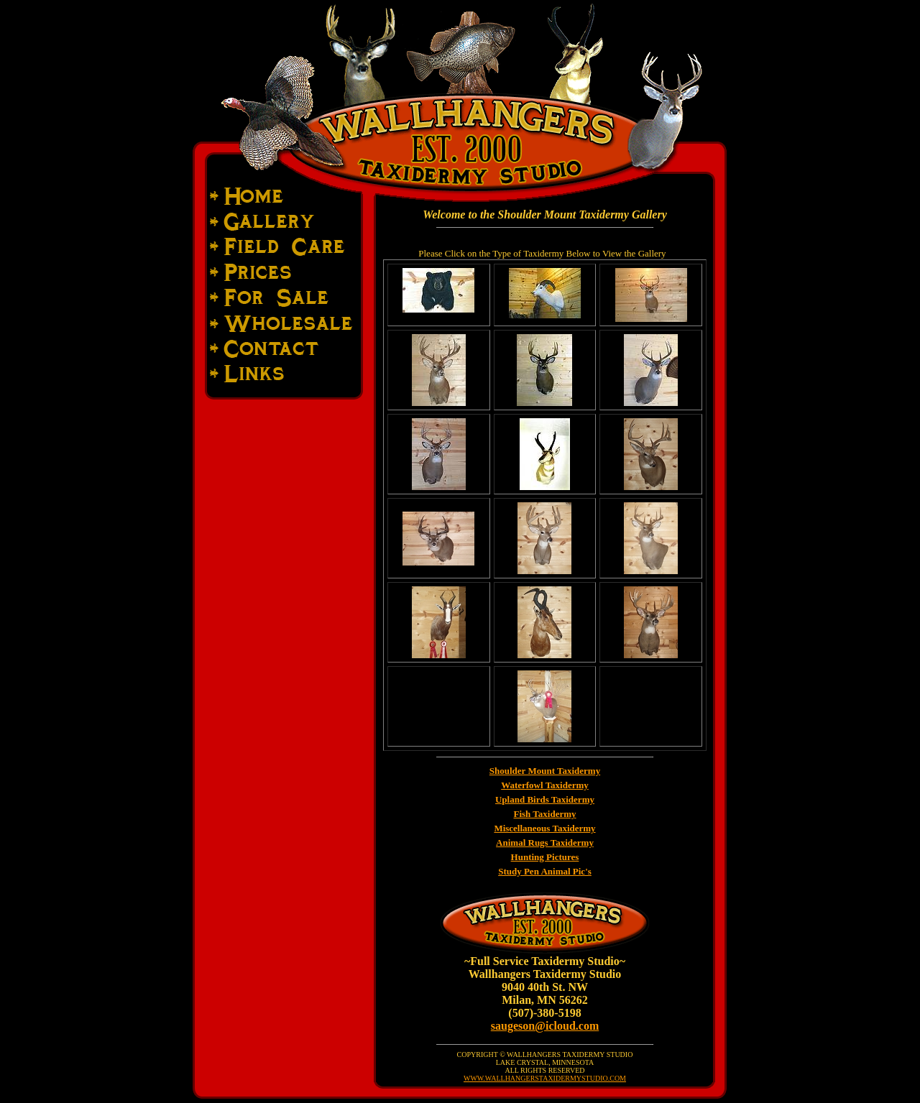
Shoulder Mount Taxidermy (544, 770)
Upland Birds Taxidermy (544, 799)
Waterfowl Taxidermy (545, 785)
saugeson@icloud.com (545, 1026)
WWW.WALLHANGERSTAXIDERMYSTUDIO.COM (545, 1078)
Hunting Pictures (545, 857)
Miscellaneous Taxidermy (544, 828)
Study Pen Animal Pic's (545, 871)
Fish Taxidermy (544, 813)
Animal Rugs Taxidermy (545, 842)
